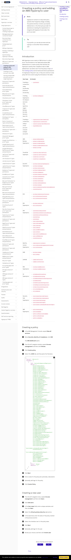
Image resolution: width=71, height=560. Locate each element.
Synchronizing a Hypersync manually (7, 55)
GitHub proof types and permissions (9, 130)
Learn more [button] (45, 557)
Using (33, 2)
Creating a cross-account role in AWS (8, 72)
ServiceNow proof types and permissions (8, 236)
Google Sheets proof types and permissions (8, 145)
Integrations (9, 286)
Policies (9, 294)
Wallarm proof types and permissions (7, 257)
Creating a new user (63, 19)
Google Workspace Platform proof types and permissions (8, 150)
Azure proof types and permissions (8, 82)
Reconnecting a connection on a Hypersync (6, 40)
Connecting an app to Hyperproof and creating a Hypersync (8, 30)
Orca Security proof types (7, 206)
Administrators (23, 2)
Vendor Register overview (9, 310)
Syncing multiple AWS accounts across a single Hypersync (8, 77)
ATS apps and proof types (9, 270)
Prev (29, 551)
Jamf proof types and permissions (8, 155)
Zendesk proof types (8, 263)
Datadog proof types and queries (9, 117)
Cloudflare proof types (8, 106)
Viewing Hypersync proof (7, 45)
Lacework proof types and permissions (8, 177)
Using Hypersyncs (9, 25)
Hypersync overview (9, 22)
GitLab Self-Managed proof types (8, 137)
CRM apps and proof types (9, 274)
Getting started (9, 10)
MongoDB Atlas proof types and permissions (8, 197)
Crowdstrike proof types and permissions (8, 113)
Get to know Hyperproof (9, 7)
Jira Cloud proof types (8, 158)
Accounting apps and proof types (9, 266)
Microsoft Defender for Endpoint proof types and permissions (8, 182)
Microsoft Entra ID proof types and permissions (7, 188)
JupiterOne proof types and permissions (8, 167)
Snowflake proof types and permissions (8, 240)
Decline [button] (55, 557)
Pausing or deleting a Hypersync (7, 51)
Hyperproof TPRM (9, 319)
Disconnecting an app (8, 59)
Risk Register (9, 307)
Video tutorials (9, 13)
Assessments (9, 301)
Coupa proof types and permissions (8, 109)
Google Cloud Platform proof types (9, 141)
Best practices (9, 16)
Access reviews (9, 304)
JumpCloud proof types (8, 163)
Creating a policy (64, 16)
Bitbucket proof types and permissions (8, 94)
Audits (9, 297)
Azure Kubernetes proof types (7, 90)
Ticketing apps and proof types (9, 283)
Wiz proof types (6, 260)
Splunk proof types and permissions (8, 249)
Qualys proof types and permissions (8, 220)
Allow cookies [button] (64, 557)
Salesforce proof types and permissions (8, 228)
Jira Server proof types (8, 161)
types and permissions (48, 2)
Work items (9, 19)
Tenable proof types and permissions (7, 253)
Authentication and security (9, 290)
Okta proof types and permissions (8, 201)
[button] (68, 2)
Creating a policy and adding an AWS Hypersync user (8, 67)
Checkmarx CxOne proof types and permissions (7, 102)
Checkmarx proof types (8, 98)
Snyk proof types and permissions (8, 245)
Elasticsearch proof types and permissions (8, 126)
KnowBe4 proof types (8, 174)
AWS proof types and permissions (9, 62)
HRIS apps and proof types (9, 278)
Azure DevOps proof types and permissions (8, 86)
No (48, 544)
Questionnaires (9, 313)
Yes (40, 544)
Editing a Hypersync (7, 48)
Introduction (63, 14)
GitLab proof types (7, 133)
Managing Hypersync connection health (7, 35)
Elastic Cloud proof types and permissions (8, 122)
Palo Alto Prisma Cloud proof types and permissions (8, 211)
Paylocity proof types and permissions (8, 216)
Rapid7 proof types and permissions (8, 224)
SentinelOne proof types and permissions (8, 232)
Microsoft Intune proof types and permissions (8, 193)
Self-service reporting (9, 316)
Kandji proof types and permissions (8, 171)
